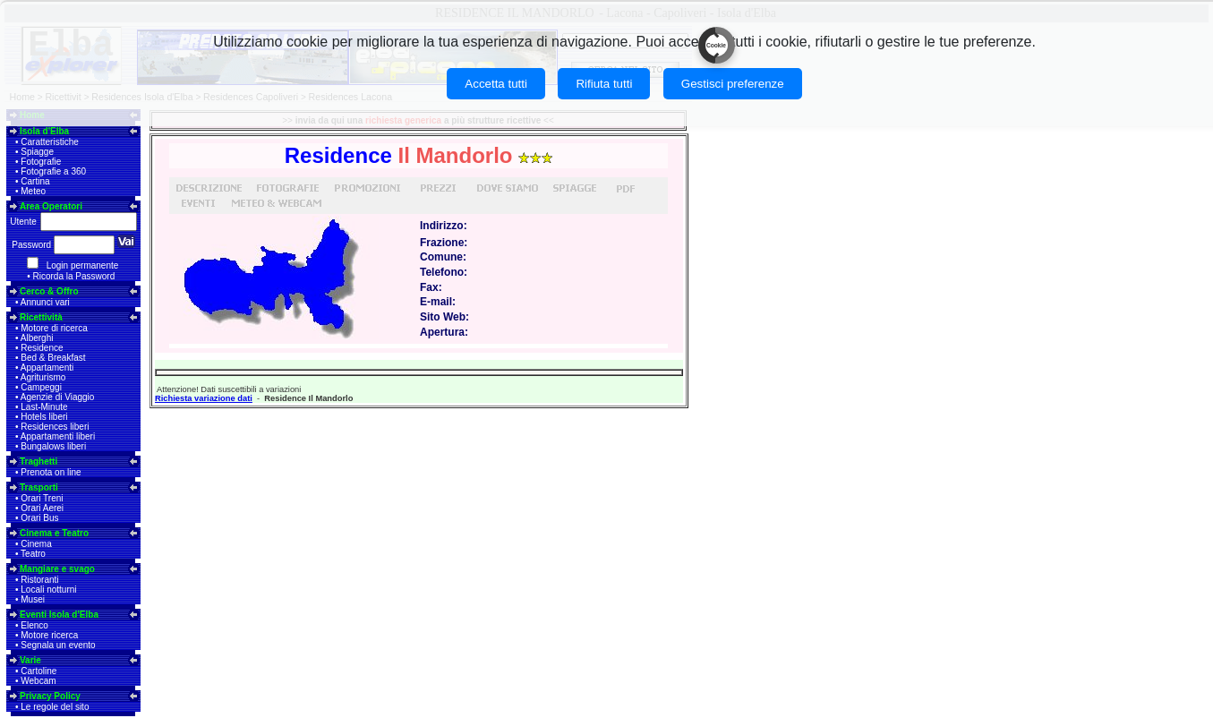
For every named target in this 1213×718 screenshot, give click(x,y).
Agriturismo (43, 377)
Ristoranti (39, 580)
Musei (33, 599)
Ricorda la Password (74, 276)
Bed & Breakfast (53, 358)
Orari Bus (39, 518)
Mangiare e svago (57, 569)
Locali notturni (48, 589)
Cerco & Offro (49, 291)
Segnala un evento (58, 645)
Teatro (33, 554)
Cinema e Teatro (54, 533)
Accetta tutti (496, 83)
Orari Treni (42, 498)
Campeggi (41, 387)
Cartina (35, 181)
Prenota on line (51, 472)
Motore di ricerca (54, 328)
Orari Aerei (42, 508)
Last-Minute (44, 407)
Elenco (34, 625)
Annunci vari (45, 302)
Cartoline (38, 671)
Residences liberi (55, 427)
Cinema (36, 544)
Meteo (33, 191)
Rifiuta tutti (604, 83)
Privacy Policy (50, 696)
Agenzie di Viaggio (58, 397)
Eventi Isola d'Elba (59, 615)
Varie (30, 660)
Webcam (38, 681)
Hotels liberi (44, 417)
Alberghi (37, 338)
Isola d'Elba (44, 131)
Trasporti (39, 487)
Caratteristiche (49, 142)
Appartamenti (47, 367)
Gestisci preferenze (732, 83)
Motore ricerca (49, 635)
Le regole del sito (55, 707)
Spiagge (37, 152)
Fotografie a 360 (53, 171)
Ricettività (41, 317)
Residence (42, 348)
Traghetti (38, 461)
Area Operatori (51, 206)
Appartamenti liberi (58, 436)
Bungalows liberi (53, 446)
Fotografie (41, 162)
